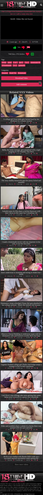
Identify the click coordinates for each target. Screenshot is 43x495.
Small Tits (13, 73)
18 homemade (6, 65)
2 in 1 (15, 65)
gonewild (22, 65)
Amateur (5, 73)
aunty (9, 62)
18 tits (4, 62)
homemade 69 (35, 62)
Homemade (22, 73)
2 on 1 (15, 62)
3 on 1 (27, 62)
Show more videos (21, 464)
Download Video (21, 78)
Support (4, 481)
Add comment (28, 84)
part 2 (21, 62)
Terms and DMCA (18, 481)
